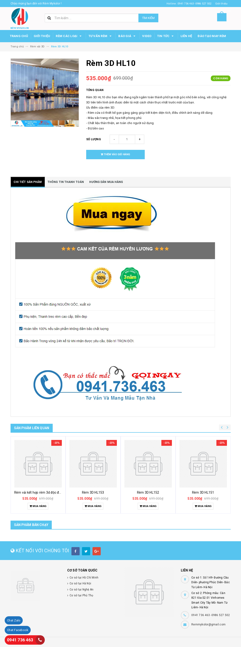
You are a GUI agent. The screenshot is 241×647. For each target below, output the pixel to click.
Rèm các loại (69, 36)
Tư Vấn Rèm (101, 36)
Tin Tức (166, 36)
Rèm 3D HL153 (93, 492)
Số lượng (93, 139)
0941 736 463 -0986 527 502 (210, 615)
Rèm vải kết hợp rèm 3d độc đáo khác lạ (44, 492)
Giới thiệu (42, 36)
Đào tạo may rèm (212, 36)
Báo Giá (127, 36)
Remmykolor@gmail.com (208, 624)
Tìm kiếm (148, 18)
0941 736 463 (20, 639)
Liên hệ (186, 36)
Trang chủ (19, 36)
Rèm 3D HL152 (148, 492)
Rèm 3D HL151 (203, 492)
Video (146, 36)
